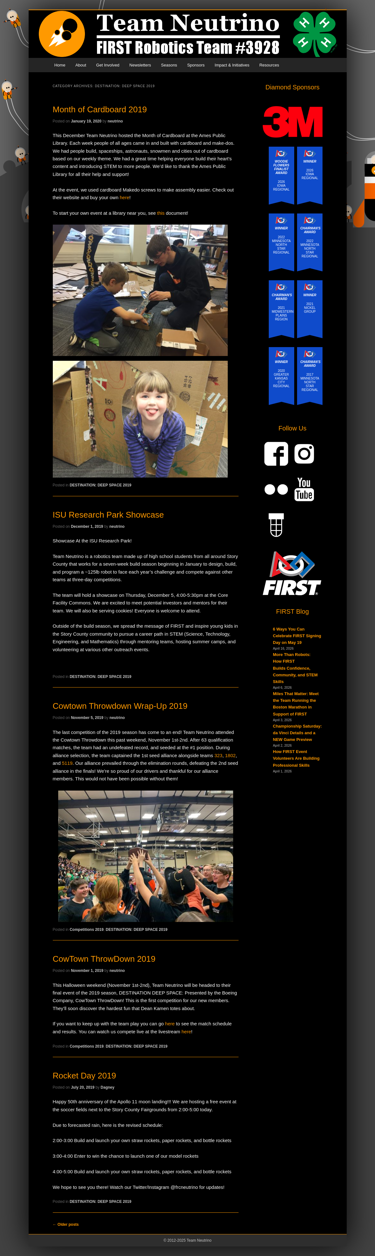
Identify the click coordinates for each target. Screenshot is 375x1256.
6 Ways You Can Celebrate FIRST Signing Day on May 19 (297, 636)
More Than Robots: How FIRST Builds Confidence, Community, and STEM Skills (295, 668)
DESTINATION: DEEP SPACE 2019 (100, 485)
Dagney (107, 1087)
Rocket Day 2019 (84, 1075)
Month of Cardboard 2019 (100, 109)
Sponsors (196, 65)
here (124, 197)
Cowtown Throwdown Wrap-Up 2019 (120, 706)
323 (218, 755)
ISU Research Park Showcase (108, 515)
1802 (230, 755)
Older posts (66, 1224)
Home (60, 65)
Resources (269, 65)
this (160, 213)
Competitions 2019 (87, 929)
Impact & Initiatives (232, 65)
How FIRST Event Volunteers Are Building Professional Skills (296, 758)
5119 (67, 763)
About (80, 65)
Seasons (169, 65)
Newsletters (140, 65)
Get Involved (107, 65)
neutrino (115, 121)
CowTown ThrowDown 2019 (104, 959)
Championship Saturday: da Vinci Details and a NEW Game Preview (297, 733)
